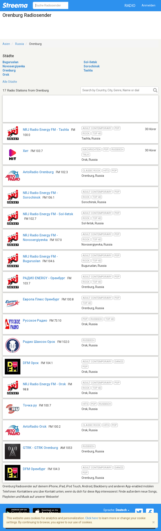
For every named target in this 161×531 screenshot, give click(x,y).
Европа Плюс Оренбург (41, 299)
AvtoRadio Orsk (34, 427)
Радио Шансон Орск (39, 342)
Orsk (5, 74)
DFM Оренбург (34, 469)
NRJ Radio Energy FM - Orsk (44, 384)
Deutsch (122, 510)
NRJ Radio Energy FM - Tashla (46, 130)
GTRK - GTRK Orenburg (40, 448)
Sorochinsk (91, 66)
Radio (130, 5)
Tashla (88, 70)
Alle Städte (9, 81)
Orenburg (9, 70)
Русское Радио (35, 320)
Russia (19, 44)
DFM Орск (31, 363)
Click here (91, 518)
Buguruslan (10, 62)
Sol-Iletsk (90, 62)
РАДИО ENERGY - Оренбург (44, 278)
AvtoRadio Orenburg (38, 172)
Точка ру (30, 405)
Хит (25, 151)
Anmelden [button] (148, 5)
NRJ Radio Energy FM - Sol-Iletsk (48, 214)
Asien (6, 44)
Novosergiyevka (13, 66)
